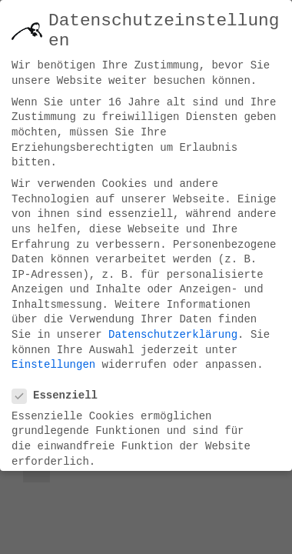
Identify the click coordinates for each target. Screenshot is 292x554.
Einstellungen (53, 358)
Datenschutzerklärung (172, 328)
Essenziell (61, 389)
